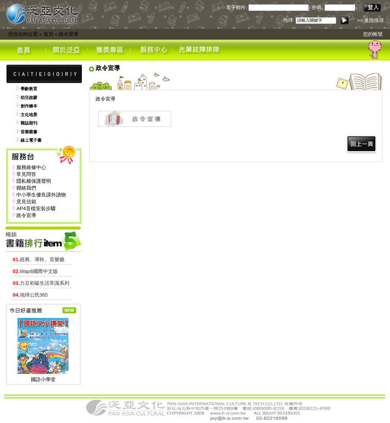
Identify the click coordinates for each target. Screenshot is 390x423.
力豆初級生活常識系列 (41, 283)
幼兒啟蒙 (29, 97)
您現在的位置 (23, 34)
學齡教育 (29, 88)
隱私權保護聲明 (33, 181)
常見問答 (26, 174)
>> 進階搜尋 (370, 20)
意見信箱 (26, 201)
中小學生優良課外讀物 (41, 195)
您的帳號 (373, 34)
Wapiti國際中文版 (35, 271)
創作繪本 (29, 106)
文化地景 (29, 114)
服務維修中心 (31, 167)
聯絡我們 (26, 188)
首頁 (48, 34)
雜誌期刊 (29, 123)
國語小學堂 (43, 379)
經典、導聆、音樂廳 (38, 259)
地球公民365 (30, 295)
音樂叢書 (29, 131)
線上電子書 (31, 140)
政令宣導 (68, 34)
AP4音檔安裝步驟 (36, 208)
